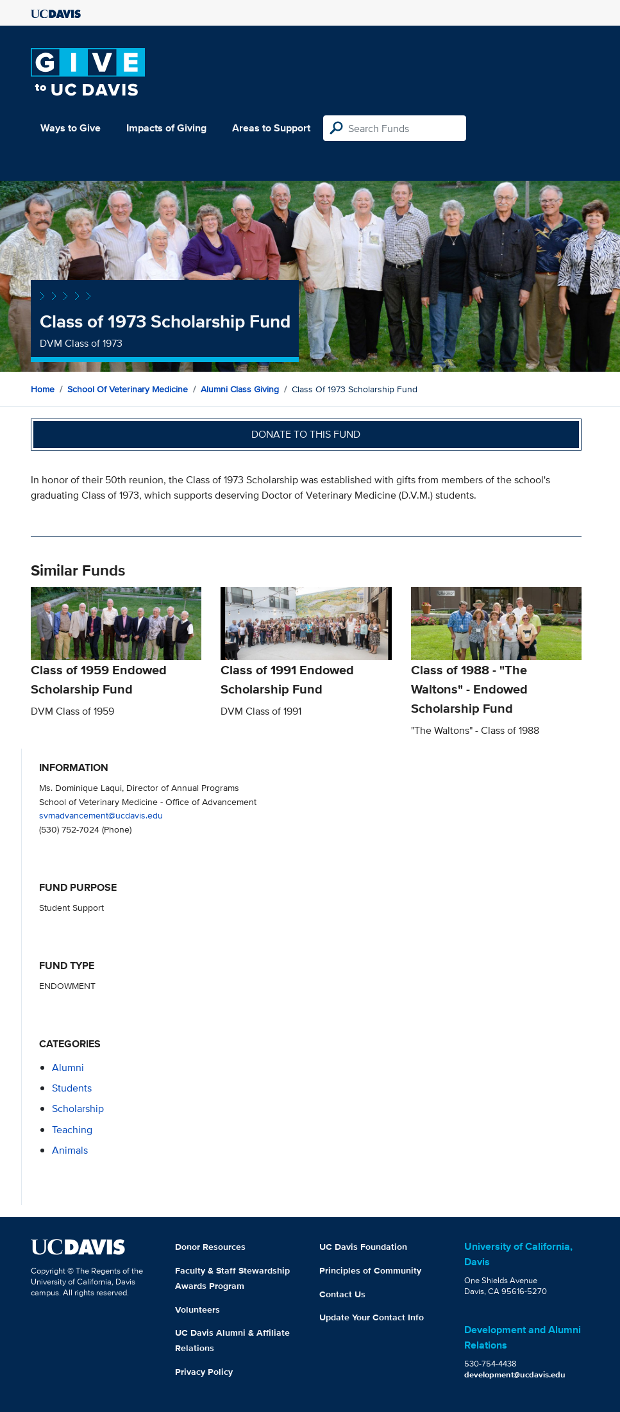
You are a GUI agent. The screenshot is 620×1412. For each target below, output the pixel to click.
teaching (72, 1129)
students (72, 1088)
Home (42, 389)
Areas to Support (271, 127)
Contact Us (342, 1294)
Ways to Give (70, 127)
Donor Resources (210, 1246)
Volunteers (197, 1309)
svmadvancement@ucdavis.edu (101, 815)
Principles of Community (370, 1270)
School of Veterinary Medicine (127, 389)
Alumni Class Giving (240, 389)
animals (70, 1150)
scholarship (78, 1108)
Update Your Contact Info (371, 1317)
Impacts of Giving (166, 127)
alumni (68, 1067)
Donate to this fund (305, 434)
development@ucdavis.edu (515, 1374)
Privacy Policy (204, 1371)
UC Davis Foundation (363, 1246)
